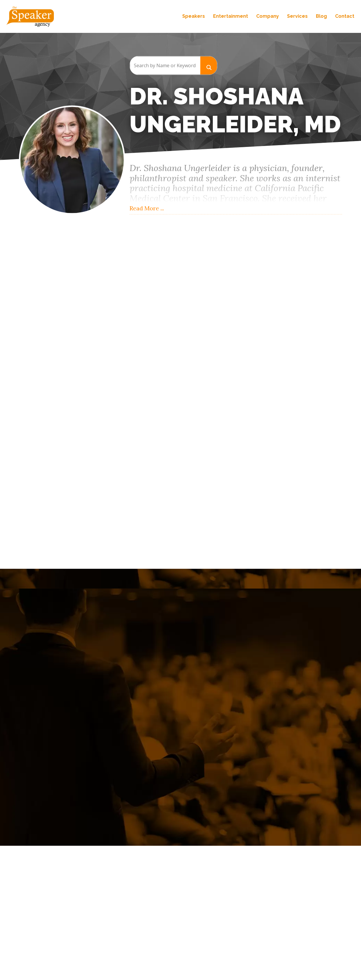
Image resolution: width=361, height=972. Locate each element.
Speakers (193, 16)
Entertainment (230, 16)
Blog (320, 16)
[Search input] (165, 65)
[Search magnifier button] (208, 65)
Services (296, 16)
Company (267, 16)
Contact (344, 16)
